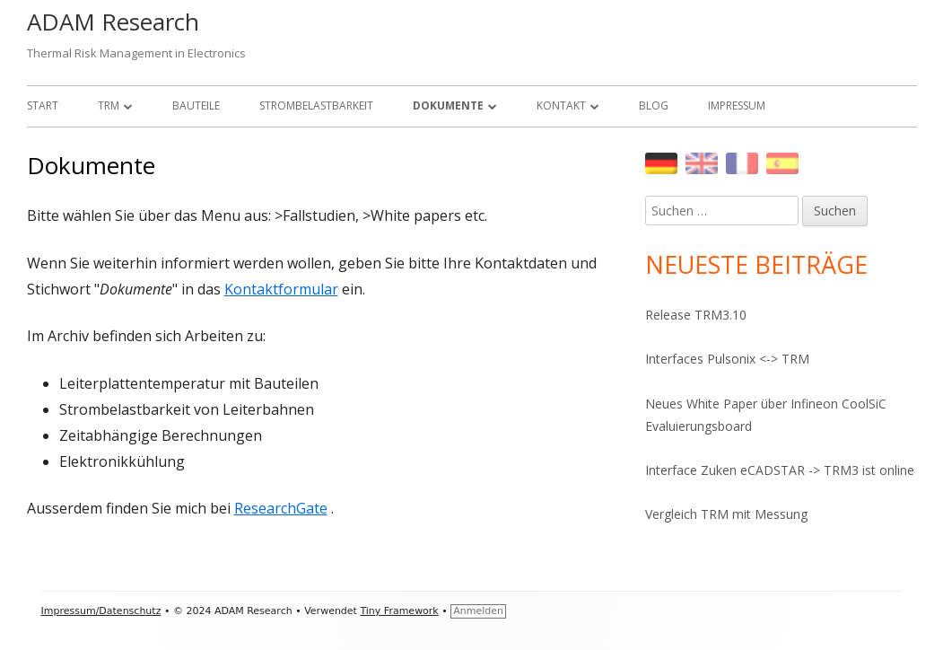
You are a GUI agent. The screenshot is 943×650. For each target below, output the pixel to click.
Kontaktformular (281, 289)
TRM (108, 105)
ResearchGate (280, 508)
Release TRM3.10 (696, 314)
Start (42, 105)
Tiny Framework (399, 611)
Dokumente (448, 105)
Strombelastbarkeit (316, 105)
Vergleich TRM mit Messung (726, 514)
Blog (653, 105)
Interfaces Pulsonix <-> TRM (727, 358)
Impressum (736, 105)
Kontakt (561, 105)
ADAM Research (113, 21)
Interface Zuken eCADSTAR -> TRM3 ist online (779, 470)
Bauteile (196, 105)
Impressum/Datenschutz (101, 611)
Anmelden (478, 611)
